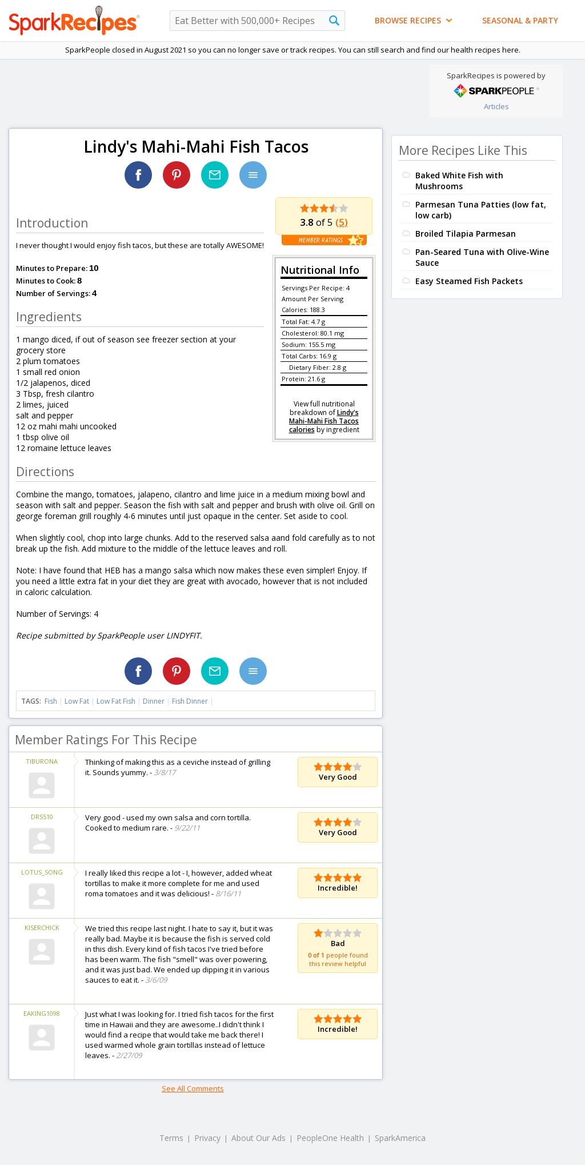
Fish (51, 701)
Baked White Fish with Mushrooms (459, 180)
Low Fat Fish (116, 701)
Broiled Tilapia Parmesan (465, 233)
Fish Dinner (190, 701)
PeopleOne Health (330, 1137)
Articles (496, 106)
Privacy (207, 1137)
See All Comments (193, 1088)
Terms (171, 1137)
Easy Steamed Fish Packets (469, 281)
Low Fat (77, 701)
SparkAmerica (400, 1137)
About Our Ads (258, 1137)
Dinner (154, 701)
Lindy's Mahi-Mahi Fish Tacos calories (324, 421)
